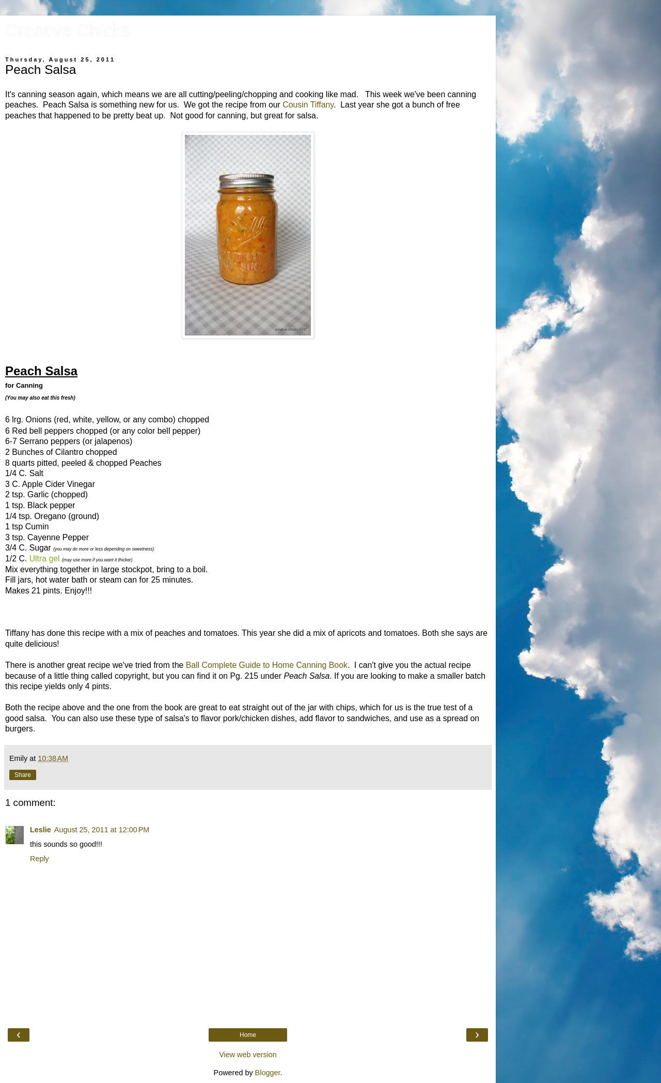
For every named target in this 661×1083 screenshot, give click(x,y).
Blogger (267, 1073)
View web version (248, 1054)
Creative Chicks (67, 30)
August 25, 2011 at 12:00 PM (101, 830)
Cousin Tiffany (308, 104)
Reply (39, 859)
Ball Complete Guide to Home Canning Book (267, 665)
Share (22, 775)
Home (248, 1035)
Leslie (40, 830)
